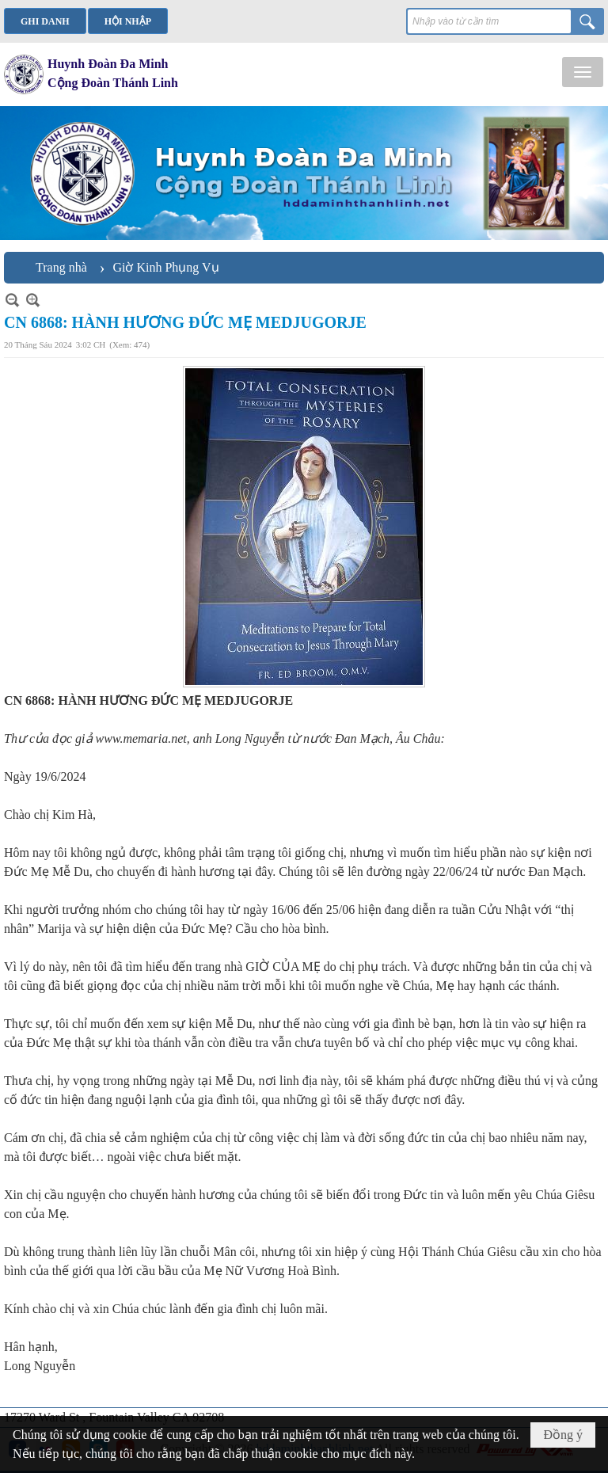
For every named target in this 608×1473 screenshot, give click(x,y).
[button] (582, 72)
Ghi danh (45, 21)
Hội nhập (127, 21)
